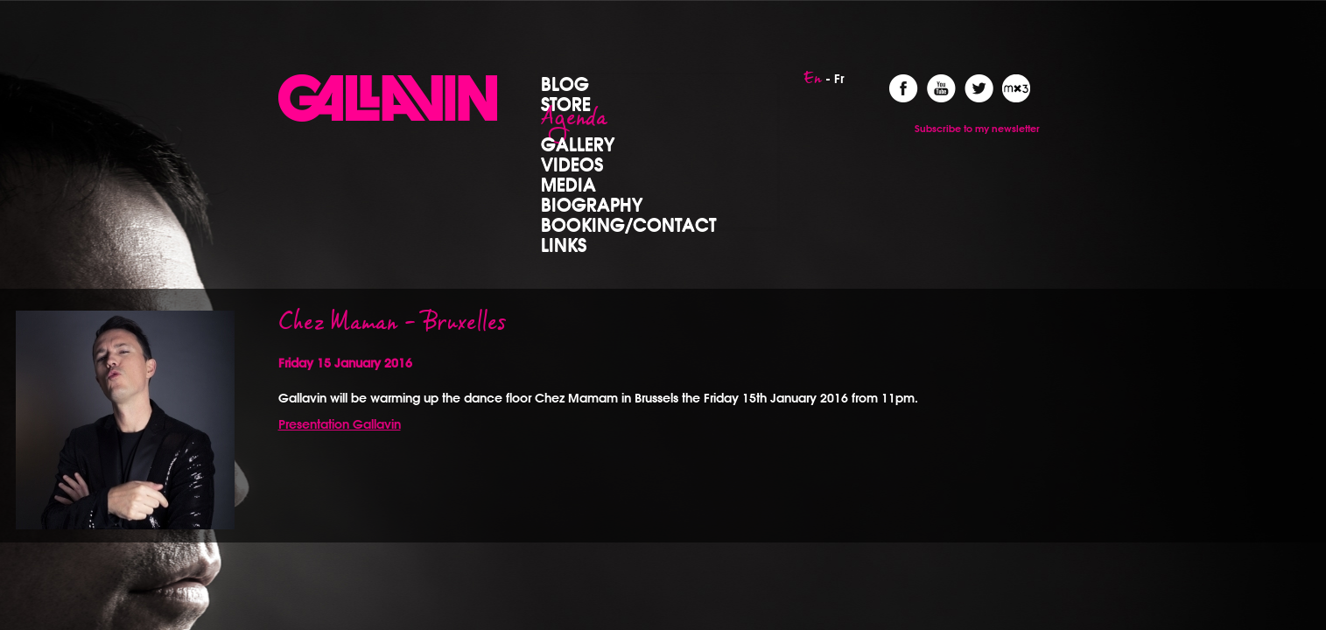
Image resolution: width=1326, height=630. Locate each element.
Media (568, 183)
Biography (591, 204)
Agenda (574, 123)
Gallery (577, 143)
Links (563, 244)
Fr (839, 79)
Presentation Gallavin (339, 424)
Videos (572, 163)
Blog (565, 83)
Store (566, 103)
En (812, 83)
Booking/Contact (628, 224)
